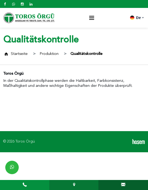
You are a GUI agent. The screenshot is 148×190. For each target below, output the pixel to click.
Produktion (49, 54)
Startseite (19, 54)
